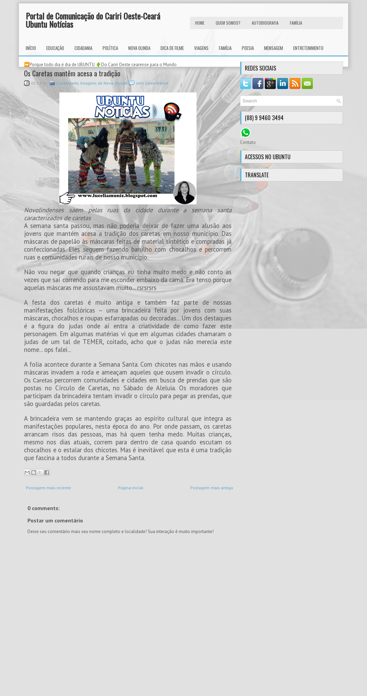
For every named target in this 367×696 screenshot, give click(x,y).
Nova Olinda (139, 48)
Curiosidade (67, 83)
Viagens (201, 48)
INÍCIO (31, 48)
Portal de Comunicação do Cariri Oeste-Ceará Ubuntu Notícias (93, 20)
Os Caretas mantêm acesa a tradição (72, 73)
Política (110, 48)
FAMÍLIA (296, 23)
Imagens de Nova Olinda (103, 83)
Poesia (248, 48)
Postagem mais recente (48, 487)
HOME (199, 23)
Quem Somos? (228, 23)
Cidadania (83, 48)
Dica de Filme (172, 48)
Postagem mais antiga (211, 487)
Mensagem (273, 48)
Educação (55, 48)
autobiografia (265, 23)
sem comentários (152, 83)
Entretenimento (308, 48)
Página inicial (130, 487)
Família (225, 48)
